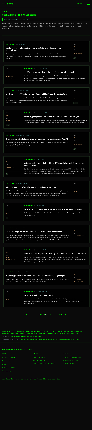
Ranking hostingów (35, 382)
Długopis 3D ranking (31, 379)
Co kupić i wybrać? (9, 403)
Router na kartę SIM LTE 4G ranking (13, 377)
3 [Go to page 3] (39, 360)
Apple (74, 110)
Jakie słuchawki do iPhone (39, 385)
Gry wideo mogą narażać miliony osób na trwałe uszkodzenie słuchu (36, 260)
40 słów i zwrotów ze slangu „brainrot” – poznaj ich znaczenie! (52, 76)
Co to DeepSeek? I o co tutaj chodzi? (41, 339)
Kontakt (5, 410)
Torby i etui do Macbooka (55, 385)
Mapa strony (6, 417)
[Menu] (88, 4)
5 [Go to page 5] (51, 360)
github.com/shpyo (39, 403)
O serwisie (6, 407)
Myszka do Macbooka (24, 385)
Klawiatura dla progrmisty (45, 379)
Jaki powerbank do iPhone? (71, 385)
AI (73, 60)
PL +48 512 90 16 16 (70, 407)
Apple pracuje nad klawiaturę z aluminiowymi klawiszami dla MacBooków (33, 102)
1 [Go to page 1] (28, 360)
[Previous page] (23, 360)
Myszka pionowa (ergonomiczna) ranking (26, 375)
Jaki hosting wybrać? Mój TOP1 (20, 382)
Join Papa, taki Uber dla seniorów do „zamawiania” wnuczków (33, 208)
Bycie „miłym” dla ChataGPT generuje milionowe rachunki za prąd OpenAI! (35, 155)
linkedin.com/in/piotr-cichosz (44, 410)
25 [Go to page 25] (63, 360)
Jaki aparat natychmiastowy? (74, 377)
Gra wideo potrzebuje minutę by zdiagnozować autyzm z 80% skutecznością (51, 288)
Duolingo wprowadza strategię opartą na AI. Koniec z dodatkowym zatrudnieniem (35, 50)
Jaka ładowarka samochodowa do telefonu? (36, 377)
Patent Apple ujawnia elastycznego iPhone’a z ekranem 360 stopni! (54, 128)
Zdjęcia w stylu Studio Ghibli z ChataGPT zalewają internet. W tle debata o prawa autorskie (53, 182)
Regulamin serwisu (9, 414)
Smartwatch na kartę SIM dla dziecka (13, 379)
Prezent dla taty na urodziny (61, 375)
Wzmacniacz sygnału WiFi (71, 379)
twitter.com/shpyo (39, 407)
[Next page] (69, 360)
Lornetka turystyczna (45, 375)
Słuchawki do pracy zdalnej (57, 377)
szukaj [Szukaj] (79, 4)
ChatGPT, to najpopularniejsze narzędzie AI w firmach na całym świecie (53, 236)
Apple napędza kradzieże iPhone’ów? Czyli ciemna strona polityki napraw (35, 315)
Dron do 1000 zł (58, 379)
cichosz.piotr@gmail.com (72, 403)
